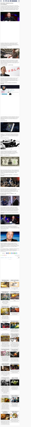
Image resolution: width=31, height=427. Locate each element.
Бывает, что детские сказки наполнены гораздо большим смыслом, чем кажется (15, 350)
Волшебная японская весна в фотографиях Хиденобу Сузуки (5, 350)
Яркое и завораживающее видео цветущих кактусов (15, 363)
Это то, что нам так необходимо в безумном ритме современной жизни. (15, 288)
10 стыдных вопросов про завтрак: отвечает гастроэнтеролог (15, 412)
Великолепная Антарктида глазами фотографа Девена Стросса (15, 292)
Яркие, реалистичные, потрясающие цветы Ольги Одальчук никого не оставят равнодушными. (15, 313)
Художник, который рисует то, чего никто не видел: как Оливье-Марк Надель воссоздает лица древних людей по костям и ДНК (14, 335)
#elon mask (18, 256)
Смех (8, 257)
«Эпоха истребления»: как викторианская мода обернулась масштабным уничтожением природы (5, 396)
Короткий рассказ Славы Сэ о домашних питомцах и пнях (5, 378)
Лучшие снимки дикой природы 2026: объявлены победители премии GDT (5, 334)
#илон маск (18, 255)
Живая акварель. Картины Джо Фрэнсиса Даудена (15, 321)
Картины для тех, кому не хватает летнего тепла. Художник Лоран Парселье (5, 307)
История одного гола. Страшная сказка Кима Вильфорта (5, 322)
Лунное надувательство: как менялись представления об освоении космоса (5, 412)
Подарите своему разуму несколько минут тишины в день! (15, 281)
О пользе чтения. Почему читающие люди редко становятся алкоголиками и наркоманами (5, 364)
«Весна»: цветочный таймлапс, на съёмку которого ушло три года (14, 378)
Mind (18, 257)
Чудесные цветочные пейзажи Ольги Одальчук (15, 306)
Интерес (6, 257)
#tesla (16, 255)
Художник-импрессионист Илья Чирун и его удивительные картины (5, 292)
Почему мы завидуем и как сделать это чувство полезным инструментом (15, 396)
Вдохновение (2, 257)
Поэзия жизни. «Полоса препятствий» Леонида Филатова (5, 281)
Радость (11, 257)
